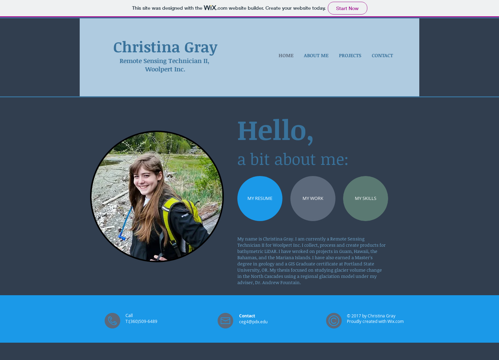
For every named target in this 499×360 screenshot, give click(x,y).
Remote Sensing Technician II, (165, 60)
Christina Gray (165, 46)
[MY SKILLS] (365, 198)
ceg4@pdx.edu (253, 321)
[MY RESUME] (259, 198)
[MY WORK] (312, 198)
